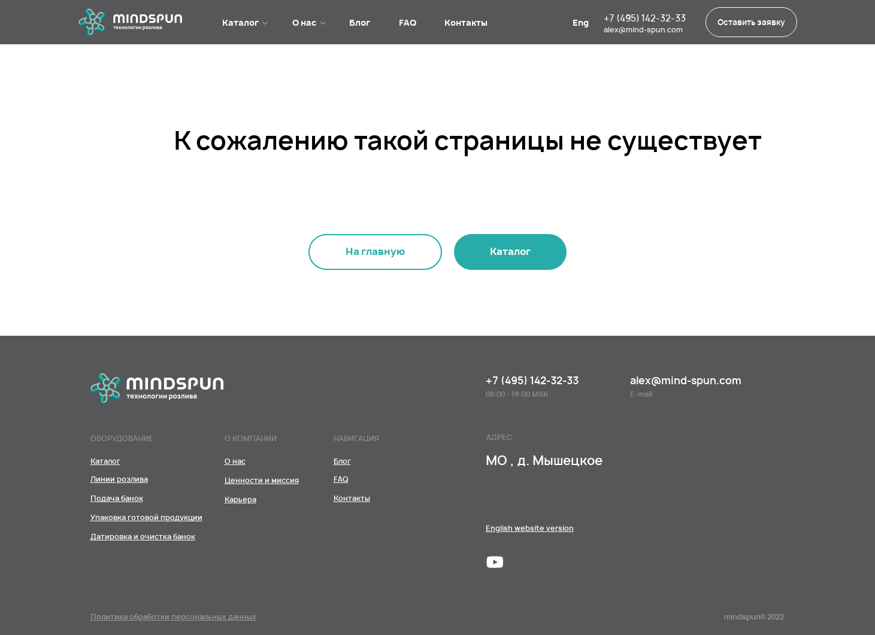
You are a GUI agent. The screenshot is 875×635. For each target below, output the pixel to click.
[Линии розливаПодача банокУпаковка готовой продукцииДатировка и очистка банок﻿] (510, 252)
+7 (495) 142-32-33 (645, 18)
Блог (359, 22)
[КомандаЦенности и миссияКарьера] (235, 461)
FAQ (407, 22)
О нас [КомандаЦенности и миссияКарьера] (304, 22)
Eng (581, 22)
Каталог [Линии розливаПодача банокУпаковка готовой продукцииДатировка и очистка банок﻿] (240, 22)
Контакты (466, 22)
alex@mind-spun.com (643, 30)
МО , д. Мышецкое (544, 460)
